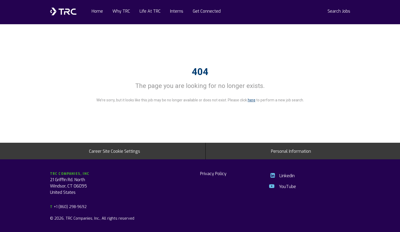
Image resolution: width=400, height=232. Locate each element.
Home (97, 11)
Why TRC (121, 11)
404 (200, 71)
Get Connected (207, 11)
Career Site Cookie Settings (114, 151)
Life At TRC (150, 11)
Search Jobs (339, 11)
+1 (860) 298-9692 (68, 206)
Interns (176, 11)
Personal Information (291, 151)
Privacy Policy (213, 173)
